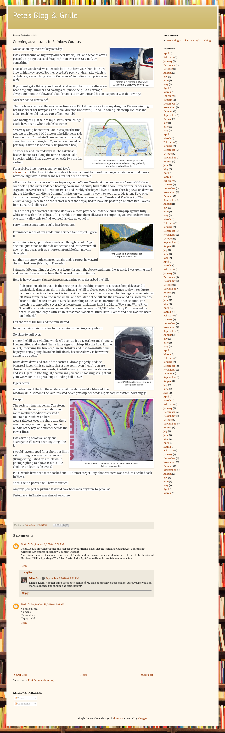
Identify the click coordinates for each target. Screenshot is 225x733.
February (168, 57)
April (166, 53)
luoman (118, 718)
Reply (24, 565)
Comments (22, 703)
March (167, 92)
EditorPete (35, 578)
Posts (19, 698)
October (168, 68)
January (167, 61)
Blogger (142, 718)
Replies (28, 572)
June (166, 80)
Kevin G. (25, 544)
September (169, 115)
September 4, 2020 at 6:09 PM (47, 544)
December (169, 65)
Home (83, 674)
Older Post (147, 674)
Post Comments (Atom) (41, 680)
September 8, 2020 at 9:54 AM (62, 578)
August (167, 72)
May (165, 84)
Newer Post (20, 674)
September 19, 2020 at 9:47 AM (47, 604)
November (169, 107)
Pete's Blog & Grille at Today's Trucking (188, 40)
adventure (19, 172)
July (165, 76)
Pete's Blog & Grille (45, 15)
